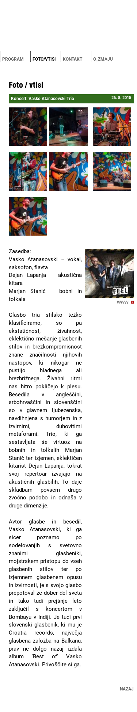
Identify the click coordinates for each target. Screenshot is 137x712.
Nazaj (127, 689)
